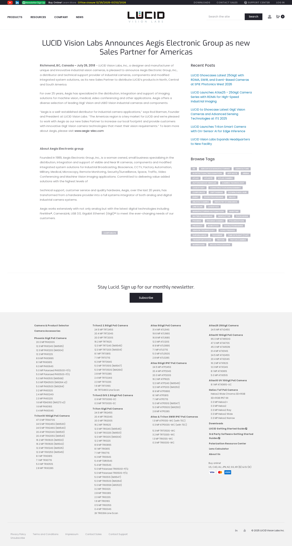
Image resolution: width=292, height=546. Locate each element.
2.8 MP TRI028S (102, 493)
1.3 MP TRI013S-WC (163, 438)
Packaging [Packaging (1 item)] (242, 216)
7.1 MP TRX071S (44, 460)
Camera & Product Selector (51, 325)
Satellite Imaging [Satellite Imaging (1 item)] (233, 225)
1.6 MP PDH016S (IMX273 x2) (50, 402)
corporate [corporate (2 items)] (199, 192)
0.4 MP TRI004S (102, 509)
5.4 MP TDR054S (103, 460)
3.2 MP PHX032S (44, 390)
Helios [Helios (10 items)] (232, 197)
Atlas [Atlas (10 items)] (196, 178)
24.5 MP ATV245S (220, 329)
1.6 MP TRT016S (102, 385)
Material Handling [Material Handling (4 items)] (202, 216)
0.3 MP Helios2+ (219, 402)
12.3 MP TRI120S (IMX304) (107, 436)
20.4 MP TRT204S (103, 333)
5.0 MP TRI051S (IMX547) (107, 477)
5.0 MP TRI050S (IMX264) (108, 481)
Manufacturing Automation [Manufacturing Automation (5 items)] (208, 211)
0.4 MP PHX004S (45, 410)
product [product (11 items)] (197, 225)
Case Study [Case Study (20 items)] (199, 187)
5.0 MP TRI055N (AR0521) (108, 485)
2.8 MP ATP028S (161, 411)
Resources (38, 17)
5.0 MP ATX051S (219, 375)
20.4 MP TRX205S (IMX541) (50, 435)
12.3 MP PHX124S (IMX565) (50, 346)
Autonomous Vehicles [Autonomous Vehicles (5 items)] (204, 183)
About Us (214, 454)
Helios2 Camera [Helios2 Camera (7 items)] (201, 201)
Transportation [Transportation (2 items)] (202, 239)
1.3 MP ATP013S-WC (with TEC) (169, 420)
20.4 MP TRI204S (103, 416)
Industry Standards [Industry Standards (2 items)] (226, 201)
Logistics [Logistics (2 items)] (213, 206)
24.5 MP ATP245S (162, 367)
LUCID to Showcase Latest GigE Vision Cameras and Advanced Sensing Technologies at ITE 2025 (218, 114)
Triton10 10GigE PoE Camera (52, 415)
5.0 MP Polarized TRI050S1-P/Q (111, 468)
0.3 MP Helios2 (218, 405)
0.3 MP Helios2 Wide (222, 414)
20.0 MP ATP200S (162, 375)
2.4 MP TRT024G (103, 377)
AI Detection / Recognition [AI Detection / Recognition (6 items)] (207, 173)
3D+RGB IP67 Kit (219, 397)
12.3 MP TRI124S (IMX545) (107, 428)
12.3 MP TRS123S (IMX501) (107, 432)
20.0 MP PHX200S (45, 342)
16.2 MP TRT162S (103, 341)
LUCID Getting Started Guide (228, 428)
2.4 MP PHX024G (45, 394)
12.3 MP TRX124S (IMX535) (50, 448)
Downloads (202, 2)
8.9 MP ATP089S (161, 391)
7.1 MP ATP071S (160, 399)
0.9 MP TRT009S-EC (105, 399)
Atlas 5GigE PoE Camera (166, 325)
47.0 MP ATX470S (220, 343)
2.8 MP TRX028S (44, 468)
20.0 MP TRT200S (103, 337)
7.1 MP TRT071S (102, 357)
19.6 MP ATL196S (161, 333)
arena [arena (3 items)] (246, 173)
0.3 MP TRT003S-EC (105, 403)
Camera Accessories (47, 330)
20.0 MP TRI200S (103, 420)
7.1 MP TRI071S (102, 452)
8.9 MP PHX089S (45, 358)
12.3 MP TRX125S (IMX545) (50, 452)
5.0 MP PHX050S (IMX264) (50, 386)
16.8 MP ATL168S (161, 337)
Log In (280, 2)
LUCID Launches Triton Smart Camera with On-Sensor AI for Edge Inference (218, 129)
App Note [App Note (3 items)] (232, 173)
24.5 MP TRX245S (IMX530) (50, 424)
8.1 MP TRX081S (44, 456)
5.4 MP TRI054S (102, 465)
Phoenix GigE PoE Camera (50, 338)
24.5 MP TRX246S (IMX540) (51, 427)
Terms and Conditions (45, 534)
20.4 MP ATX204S (220, 359)
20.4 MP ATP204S (162, 371)
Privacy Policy (18, 534)
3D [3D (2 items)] (194, 168)
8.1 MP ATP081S (161, 395)
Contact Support (118, 534)
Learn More (69, 2)
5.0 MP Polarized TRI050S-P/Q (110, 473)
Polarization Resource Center (227, 443)
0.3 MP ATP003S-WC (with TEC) (170, 424)
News (79, 17)
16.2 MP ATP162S (161, 379)
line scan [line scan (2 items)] (197, 206)
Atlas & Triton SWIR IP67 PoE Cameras (174, 416)
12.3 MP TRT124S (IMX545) (108, 345)
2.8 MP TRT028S (103, 373)
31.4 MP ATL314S (161, 329)
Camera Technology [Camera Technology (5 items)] (233, 183)
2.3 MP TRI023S (102, 497)
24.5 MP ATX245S (220, 355)
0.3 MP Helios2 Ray (221, 410)
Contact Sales (227, 2)
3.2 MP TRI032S (102, 489)
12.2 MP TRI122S (102, 440)
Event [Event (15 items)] (196, 197)
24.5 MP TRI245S (103, 412)
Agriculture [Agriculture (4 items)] (242, 168)
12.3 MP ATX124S (219, 367)
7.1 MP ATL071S (160, 349)
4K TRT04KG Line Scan (107, 389)
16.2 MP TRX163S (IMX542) (50, 443)
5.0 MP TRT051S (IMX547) (108, 365)
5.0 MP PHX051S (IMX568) (50, 378)
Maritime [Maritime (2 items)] (234, 211)
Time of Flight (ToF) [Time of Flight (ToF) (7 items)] (238, 235)
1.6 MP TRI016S (102, 501)
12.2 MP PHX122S (44, 354)
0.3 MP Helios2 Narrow (223, 418)
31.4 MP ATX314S (219, 351)
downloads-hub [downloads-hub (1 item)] (237, 192)
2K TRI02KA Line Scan (106, 513)
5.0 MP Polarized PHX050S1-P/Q (53, 370)
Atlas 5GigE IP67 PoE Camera (169, 363)
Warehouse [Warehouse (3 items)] (198, 244)
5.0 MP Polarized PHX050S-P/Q (53, 374)
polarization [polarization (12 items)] (236, 220)
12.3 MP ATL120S (161, 341)
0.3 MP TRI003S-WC (163, 442)
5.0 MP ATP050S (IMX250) (166, 407)
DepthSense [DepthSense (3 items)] (216, 192)
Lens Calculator (219, 448)
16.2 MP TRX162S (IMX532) (50, 440)
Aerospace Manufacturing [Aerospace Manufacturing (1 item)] (215, 168)
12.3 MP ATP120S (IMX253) (166, 387)
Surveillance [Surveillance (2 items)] (199, 235)
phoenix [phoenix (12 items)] (197, 220)
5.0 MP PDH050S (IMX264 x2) (51, 382)
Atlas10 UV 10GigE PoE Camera (228, 380)
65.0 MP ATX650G (220, 338)
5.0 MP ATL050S (161, 353)
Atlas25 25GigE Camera (224, 325)
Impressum (71, 534)
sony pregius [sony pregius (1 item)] (227, 230)
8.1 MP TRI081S (102, 448)
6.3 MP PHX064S (44, 366)
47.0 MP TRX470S (45, 419)
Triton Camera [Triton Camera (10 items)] (238, 239)
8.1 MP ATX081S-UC (221, 384)
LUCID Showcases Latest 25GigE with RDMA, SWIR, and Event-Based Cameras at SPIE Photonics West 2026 (220, 79)
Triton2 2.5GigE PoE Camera (110, 325)
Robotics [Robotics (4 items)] (213, 225)
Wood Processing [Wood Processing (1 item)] (220, 244)
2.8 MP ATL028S (161, 357)
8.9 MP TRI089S (102, 444)
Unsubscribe (18, 537)
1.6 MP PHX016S (44, 406)
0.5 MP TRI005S (102, 505)
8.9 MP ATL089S (161, 345)
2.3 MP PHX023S (44, 398)
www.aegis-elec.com (89, 131)
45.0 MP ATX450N (220, 346)
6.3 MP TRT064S (103, 361)
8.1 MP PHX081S (44, 362)
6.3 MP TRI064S (102, 457)
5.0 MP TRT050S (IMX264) (108, 369)
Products (14, 17)
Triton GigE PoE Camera (108, 408)
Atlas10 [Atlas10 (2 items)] (208, 178)
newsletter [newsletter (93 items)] (224, 216)
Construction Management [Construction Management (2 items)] (225, 187)
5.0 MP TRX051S (44, 464)
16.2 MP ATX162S (219, 363)
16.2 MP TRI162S (102, 424)
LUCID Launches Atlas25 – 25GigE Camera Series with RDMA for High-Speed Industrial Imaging (221, 97)
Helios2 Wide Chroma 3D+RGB (228, 393)
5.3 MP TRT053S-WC (164, 430)
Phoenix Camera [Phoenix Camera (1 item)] (215, 220)
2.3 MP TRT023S (102, 381)
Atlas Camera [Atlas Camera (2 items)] (225, 178)
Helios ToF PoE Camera (223, 389)
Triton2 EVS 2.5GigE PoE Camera (113, 395)
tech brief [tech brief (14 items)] (217, 235)
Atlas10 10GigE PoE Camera (226, 335)
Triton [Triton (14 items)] (220, 239)
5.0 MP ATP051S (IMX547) (166, 403)
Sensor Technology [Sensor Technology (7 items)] (204, 230)
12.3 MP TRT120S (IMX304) (108, 349)
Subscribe (146, 298)
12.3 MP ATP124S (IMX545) (166, 383)
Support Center (257, 3)
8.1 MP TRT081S (102, 353)
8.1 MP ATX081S (219, 371)
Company (61, 17)
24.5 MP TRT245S (103, 329)
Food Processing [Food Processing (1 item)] (213, 197)
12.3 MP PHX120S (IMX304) (50, 350)
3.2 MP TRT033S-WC (164, 434)
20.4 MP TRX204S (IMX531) (50, 432)
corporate (110, 233)
